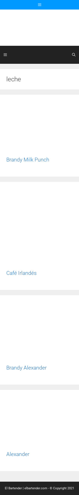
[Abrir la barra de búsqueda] (73, 55)
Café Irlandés (21, 273)
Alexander (17, 454)
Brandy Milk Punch (27, 160)
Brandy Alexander (26, 368)
